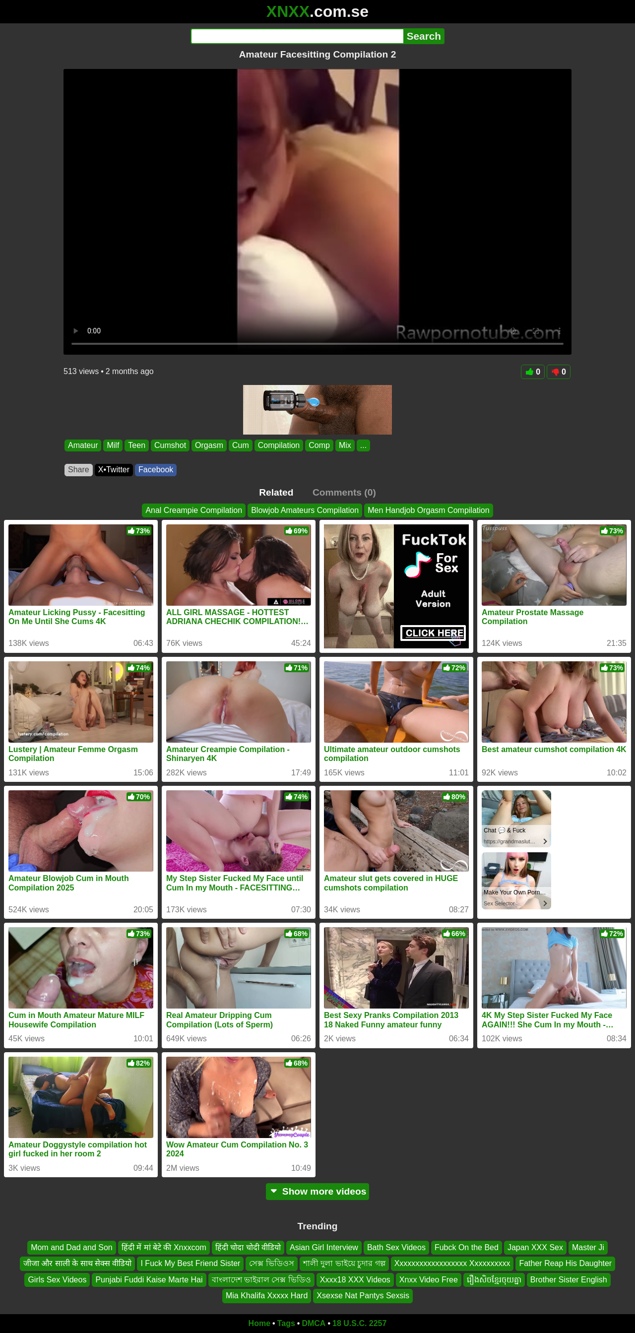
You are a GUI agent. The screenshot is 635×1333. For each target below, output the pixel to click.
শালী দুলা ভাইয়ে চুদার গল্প (344, 1263)
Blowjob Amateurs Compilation (305, 510)
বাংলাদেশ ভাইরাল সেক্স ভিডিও (261, 1279)
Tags (286, 1323)
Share (78, 469)
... (363, 445)
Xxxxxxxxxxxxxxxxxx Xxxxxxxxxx (452, 1263)
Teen (136, 445)
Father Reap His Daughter (565, 1263)
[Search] (296, 36)
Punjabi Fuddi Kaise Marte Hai (148, 1279)
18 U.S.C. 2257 (359, 1323)
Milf (113, 445)
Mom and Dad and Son (72, 1247)
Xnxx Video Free (428, 1279)
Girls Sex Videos (57, 1279)
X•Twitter (113, 469)
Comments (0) (344, 492)
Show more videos (318, 1191)
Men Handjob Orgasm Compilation (428, 510)
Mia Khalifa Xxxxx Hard (267, 1295)
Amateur (83, 445)
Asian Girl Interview (324, 1247)
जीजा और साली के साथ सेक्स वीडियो (77, 1263)
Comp (319, 445)
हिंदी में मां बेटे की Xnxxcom (164, 1247)
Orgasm (209, 445)
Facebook (155, 469)
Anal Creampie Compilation (193, 510)
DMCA (313, 1323)
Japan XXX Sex (535, 1247)
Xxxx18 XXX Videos (355, 1279)
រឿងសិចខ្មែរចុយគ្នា (494, 1279)
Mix (345, 445)
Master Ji (588, 1247)
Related (276, 492)
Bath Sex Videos (396, 1247)
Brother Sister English (568, 1279)
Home (259, 1323)
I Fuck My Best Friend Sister (190, 1263)
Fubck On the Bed (467, 1247)
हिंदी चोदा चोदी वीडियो (248, 1247)
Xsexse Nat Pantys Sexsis (363, 1295)
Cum (240, 445)
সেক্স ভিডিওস (271, 1263)
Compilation (279, 445)
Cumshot (170, 445)
